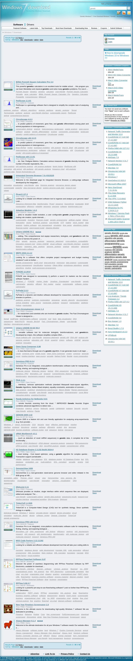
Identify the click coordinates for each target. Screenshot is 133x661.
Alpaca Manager (22, 630)
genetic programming (58, 220)
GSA (34, 425)
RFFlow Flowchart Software (33, 580)
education (75, 247)
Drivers (30, 24)
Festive (36, 614)
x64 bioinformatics (44, 534)
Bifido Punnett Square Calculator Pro (54, 94)
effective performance (60, 425)
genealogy (8, 169)
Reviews (94, 28)
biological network (11, 513)
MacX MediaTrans (116, 95)
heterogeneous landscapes (52, 129)
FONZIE (31, 281)
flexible (69, 356)
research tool (71, 188)
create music (40, 354)
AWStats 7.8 (113, 157)
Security (77, 408)
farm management (80, 636)
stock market (78, 223)
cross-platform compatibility (77, 241)
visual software (56, 244)
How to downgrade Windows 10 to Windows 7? (117, 55)
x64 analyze (56, 148)
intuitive (28, 268)
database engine (55, 459)
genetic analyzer (62, 110)
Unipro (61, 340)
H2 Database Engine (71, 459)
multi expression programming (44, 268)
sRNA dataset (44, 443)
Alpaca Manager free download (47, 633)
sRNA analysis (21, 446)
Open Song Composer (56, 354)
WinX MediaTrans (115, 70)
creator (69, 354)
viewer (6, 191)
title (21, 40)
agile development (46, 550)
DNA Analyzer (53, 499)
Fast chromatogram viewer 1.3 (30, 309)
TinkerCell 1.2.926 (24, 503)
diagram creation (76, 577)
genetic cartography (113, 268)
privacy (36, 408)
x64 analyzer (71, 169)
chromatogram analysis (21, 324)
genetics (41, 92)
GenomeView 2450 (24, 468)
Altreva (85, 220)
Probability (20, 97)
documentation (82, 300)
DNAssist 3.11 (22, 487)
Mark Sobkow (47, 553)
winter (39, 617)
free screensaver (53, 614)
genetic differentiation (40, 132)
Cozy (43, 614)
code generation (74, 550)
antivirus (30, 411)
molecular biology (23, 371)
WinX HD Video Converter (119, 75)
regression (61, 263)
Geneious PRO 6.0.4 (25, 361)
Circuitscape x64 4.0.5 (26, 138)
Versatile (19, 94)
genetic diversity (68, 300)
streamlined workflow (38, 499)
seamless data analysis (34, 247)
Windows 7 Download (12, 32)
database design (31, 550)
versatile (50, 356)
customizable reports (58, 113)
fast (82, 459)
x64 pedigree (28, 169)
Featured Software (19, 28)
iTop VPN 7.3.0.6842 (117, 199)
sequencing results (69, 497)
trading (68, 223)
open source (36, 303)
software (42, 150)
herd (46, 630)
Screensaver (75, 617)
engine (80, 462)
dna (65, 427)
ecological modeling (42, 148)
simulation (57, 225)
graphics (56, 574)
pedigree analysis (11, 110)
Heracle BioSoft (33, 322)
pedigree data (9, 172)
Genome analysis (47, 185)
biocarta (41, 425)
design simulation (64, 513)
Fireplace (19, 614)
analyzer (27, 113)
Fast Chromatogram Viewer (53, 322)
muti (49, 319)
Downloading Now (81, 28)
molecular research (53, 376)
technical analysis (40, 223)
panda (51, 408)
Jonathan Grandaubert (59, 281)
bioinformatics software (29, 319)
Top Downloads (46, 28)
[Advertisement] (25, 61)
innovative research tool (25, 244)
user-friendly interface (40, 113)
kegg (47, 425)
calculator (50, 92)
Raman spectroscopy (79, 390)
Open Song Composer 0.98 (28, 347)
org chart (24, 574)
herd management (56, 638)
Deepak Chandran (58, 516)
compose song (28, 354)
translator (19, 550)
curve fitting (83, 392)
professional (77, 601)
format (6, 319)
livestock (67, 638)
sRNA (82, 446)
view (37, 185)
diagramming (52, 596)
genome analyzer (37, 241)
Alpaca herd (67, 633)
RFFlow (44, 593)
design (32, 516)
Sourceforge (69, 204)
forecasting (20, 223)
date (41, 40)
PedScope (72, 113)
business (47, 265)
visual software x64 (23, 337)
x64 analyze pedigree (42, 166)
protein (59, 427)
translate (80, 553)
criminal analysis (61, 569)
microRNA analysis (51, 446)
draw (46, 580)
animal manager (64, 636)
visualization (18, 185)
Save (95, 88)
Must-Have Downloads (64, 28)
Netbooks (44, 408)
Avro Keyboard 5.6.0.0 (117, 332)
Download (97, 86)
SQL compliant (60, 462)
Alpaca (54, 636)
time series (67, 225)
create (18, 354)
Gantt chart (38, 263)
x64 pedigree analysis (24, 166)
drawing (48, 574)
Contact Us (85, 654)
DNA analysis (9, 166)
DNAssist (63, 499)
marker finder (42, 281)
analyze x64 (83, 337)
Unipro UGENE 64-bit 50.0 (28, 328)
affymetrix (51, 427)
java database (36, 459)
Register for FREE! (118, 120)
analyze (27, 132)
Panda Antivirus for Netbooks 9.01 (31, 399)
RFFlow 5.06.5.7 (23, 583)
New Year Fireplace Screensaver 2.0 (32, 605)
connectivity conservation (69, 132)
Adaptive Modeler (52, 228)
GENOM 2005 (9, 430)
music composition (80, 356)
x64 (71, 150)
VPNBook (112, 335)
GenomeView (53, 478)
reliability (38, 207)
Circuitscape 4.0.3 (24, 119)
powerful (18, 188)
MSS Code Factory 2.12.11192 (29, 541)
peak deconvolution (55, 392)
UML (18, 577)
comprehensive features (19, 116)
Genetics (33, 92)
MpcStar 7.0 (113, 168)
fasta (55, 319)
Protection (20, 408)
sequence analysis (57, 443)
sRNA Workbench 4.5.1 (26, 434)
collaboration (21, 593)
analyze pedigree (46, 110)
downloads (28, 40)
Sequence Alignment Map (26, 204)
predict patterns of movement (35, 134)
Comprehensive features (62, 374)
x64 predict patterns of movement (35, 153)
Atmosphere (31, 617)
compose (76, 354)
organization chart (37, 574)
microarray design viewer (66, 185)
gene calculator (30, 94)
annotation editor (11, 478)
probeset (15, 427)
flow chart (84, 598)
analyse (34, 427)
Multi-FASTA (20, 322)
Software (18, 24)
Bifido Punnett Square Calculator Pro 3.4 (34, 82)
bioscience (25, 427)
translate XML (61, 550)
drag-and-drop (49, 263)
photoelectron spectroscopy (47, 390)
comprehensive (72, 446)
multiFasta (14, 319)
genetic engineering (11, 518)
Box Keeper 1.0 (114, 321)
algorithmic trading (80, 225)
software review (81, 284)
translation (71, 553)
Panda (37, 411)
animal (6, 116)
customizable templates (74, 572)
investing (31, 220)
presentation (62, 580)
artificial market (75, 220)
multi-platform (46, 462)
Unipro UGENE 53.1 (25, 232)
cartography (20, 287)
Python (18, 305)
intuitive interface (28, 356)
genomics (47, 207)
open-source (41, 356)
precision (55, 207)
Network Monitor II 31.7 (118, 161)
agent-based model (36, 228)
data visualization (65, 319)
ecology (54, 132)
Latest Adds (34, 28)
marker (58, 284)
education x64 (37, 340)
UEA (41, 446)
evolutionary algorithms (73, 265)
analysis (37, 129)
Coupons (104, 28)
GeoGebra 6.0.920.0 (117, 180)
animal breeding (22, 303)
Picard (51, 204)
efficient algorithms (29, 110)
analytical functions (38, 395)
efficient (39, 284)
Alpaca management (24, 633)
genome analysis (54, 247)
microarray (69, 430)
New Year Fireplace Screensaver (56, 617)
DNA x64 (73, 337)
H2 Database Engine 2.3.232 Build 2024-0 (34, 450)
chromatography (71, 392)
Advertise (34, 654)
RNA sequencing (81, 443)
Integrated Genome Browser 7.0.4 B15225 (35, 175)
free (47, 572)
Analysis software (81, 374)
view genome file (68, 478)
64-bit (47, 340)
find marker (48, 284)
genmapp (72, 427)
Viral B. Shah (67, 148)
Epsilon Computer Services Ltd (29, 636)
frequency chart (58, 169)
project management (24, 265)
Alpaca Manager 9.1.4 (26, 621)
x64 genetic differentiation (57, 150)
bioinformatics (42, 204)
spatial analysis (71, 129)
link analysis (39, 572)
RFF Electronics (56, 572)
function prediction (23, 430)
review (30, 148)
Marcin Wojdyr (64, 390)
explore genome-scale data (53, 188)
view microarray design (32, 188)
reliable (63, 446)
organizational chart (68, 574)
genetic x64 (64, 337)
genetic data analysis (52, 497)
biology (50, 371)
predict (61, 134)
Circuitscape (52, 134)
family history (58, 166)
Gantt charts (71, 596)
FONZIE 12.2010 (23, 272)
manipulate (79, 204)
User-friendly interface (79, 371)
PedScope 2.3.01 (23, 101)
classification (38, 265)
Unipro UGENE (42, 244)
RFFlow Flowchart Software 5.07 (31, 559)
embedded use (31, 462)
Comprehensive (31, 97)
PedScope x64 (70, 166)
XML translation (34, 553)
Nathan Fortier (60, 356)
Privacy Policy (67, 654)
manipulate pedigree (51, 303)
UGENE (77, 340)
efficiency (30, 207)
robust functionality (22, 425)
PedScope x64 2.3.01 (25, 157)
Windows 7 (21, 281)
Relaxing (28, 614)
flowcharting (25, 577)
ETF (62, 223)
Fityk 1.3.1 (20, 380)
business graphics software (42, 577)
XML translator (60, 553)
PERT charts (83, 574)
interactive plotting (23, 395)
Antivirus (28, 408)
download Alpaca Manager (26, 638)
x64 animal (17, 169)
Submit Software (116, 28)
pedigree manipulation (41, 300)
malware (69, 408)
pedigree (18, 113)
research (64, 303)
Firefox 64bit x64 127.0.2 (118, 148)
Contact (116, 4)
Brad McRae (21, 148)
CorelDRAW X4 (114, 164)
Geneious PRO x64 (47, 537)
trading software (30, 225)
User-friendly (60, 92)
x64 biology (50, 532)
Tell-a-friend (106, 4)
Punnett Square (22, 92)
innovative (8, 185)
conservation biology (24, 129)
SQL (45, 459)
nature (83, 617)
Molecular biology (39, 371)
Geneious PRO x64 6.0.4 (27, 522)
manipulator (27, 305)
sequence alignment (54, 241)
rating (36, 40)
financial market (22, 228)
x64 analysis (79, 148)
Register (111, 39)
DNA (18, 241)
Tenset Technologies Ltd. (25, 172)
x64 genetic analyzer (43, 169)
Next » (21, 38)
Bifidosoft (42, 97)
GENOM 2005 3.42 (24, 415)
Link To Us (125, 4)
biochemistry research (36, 376)
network (53, 513)
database (26, 459)
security (85, 408)
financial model (42, 220)
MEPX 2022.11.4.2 (24, 253)
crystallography (22, 392)
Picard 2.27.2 (22, 194)
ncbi (46, 430)
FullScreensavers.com (70, 614)
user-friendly (29, 185)
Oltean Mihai (57, 265)
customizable (9, 188)
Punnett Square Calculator (77, 92)
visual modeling (34, 556)
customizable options (35, 497)
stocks (28, 223)
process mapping (61, 577)
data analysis (71, 263)
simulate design (42, 513)
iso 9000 (84, 569)
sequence (59, 204)
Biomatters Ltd (36, 374)
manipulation (74, 303)
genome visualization (61, 481)
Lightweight (60, 408)
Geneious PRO (22, 374)
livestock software (81, 633)
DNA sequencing (62, 371)
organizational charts (24, 572)
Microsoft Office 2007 (117, 184)
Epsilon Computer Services (70, 630)
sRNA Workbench (30, 443)
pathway (42, 427)
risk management (45, 225)
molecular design (21, 516)
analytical (31, 390)
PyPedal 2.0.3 (22, 290)
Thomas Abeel (26, 478)
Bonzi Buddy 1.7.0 (116, 328)
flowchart (74, 569)
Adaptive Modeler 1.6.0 (26, 210)
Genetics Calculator (80, 94)
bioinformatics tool (75, 207)
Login (110, 42)
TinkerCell (72, 516)
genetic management (119, 260)
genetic (25, 241)
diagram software (44, 569)
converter (43, 319)
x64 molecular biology (75, 534)
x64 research (29, 534)
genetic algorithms (115, 255)
